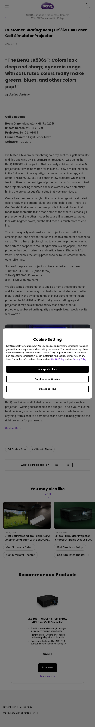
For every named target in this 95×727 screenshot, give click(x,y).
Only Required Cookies (47, 379)
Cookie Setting (47, 388)
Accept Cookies (47, 369)
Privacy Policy (79, 359)
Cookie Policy (57, 359)
